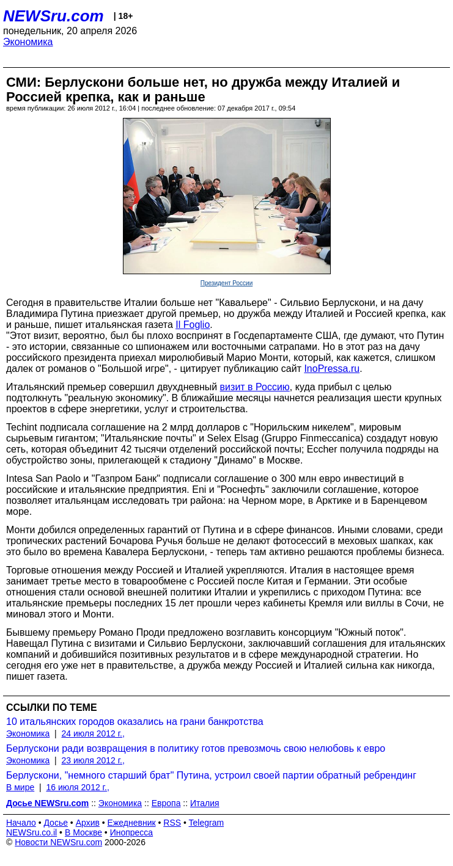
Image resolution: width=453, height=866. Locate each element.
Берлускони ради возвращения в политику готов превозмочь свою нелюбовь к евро (195, 748)
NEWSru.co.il (31, 832)
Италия (204, 803)
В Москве (83, 832)
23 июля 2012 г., (93, 760)
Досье (55, 823)
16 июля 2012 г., (77, 787)
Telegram (206, 823)
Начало (21, 823)
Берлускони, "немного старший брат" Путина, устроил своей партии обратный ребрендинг (211, 775)
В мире (20, 787)
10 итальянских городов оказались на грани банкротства (134, 721)
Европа (166, 803)
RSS (172, 823)
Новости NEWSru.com (58, 842)
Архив (88, 823)
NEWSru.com (53, 16)
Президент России (227, 283)
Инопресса (131, 832)
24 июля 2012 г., (93, 733)
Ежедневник (132, 823)
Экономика (28, 42)
